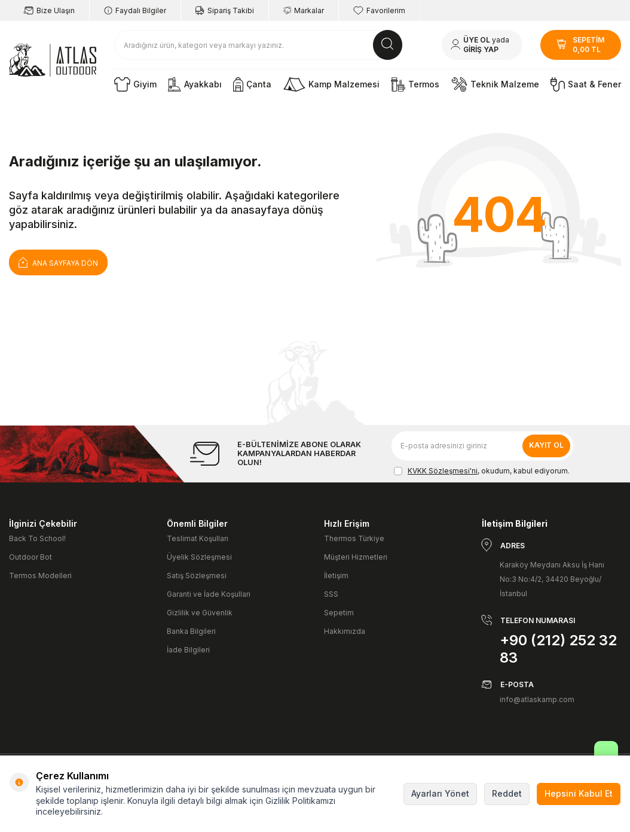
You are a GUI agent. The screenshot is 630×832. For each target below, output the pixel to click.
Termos (415, 84)
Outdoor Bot (30, 556)
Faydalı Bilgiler (135, 10)
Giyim (135, 84)
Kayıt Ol (546, 445)
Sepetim (339, 612)
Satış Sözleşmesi (197, 575)
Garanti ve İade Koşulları (208, 594)
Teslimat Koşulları (197, 538)
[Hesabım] (482, 45)
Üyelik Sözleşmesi (199, 556)
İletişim (336, 575)
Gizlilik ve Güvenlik (200, 612)
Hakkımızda (344, 631)
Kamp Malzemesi (331, 84)
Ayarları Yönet (440, 793)
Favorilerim (379, 10)
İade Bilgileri (188, 649)
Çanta (252, 84)
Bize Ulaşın (49, 10)
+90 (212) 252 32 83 (558, 648)
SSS (331, 594)
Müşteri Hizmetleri (355, 556)
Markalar (303, 10)
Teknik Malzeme (495, 84)
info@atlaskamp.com (537, 699)
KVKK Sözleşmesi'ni (443, 470)
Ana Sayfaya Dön (58, 262)
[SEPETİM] (580, 45)
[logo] (52, 60)
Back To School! (37, 538)
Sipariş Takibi (224, 10)
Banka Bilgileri (191, 631)
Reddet (507, 793)
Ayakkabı (195, 84)
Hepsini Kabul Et (579, 793)
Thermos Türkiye (354, 538)
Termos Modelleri (40, 575)
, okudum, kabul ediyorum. (482, 471)
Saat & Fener (586, 84)
